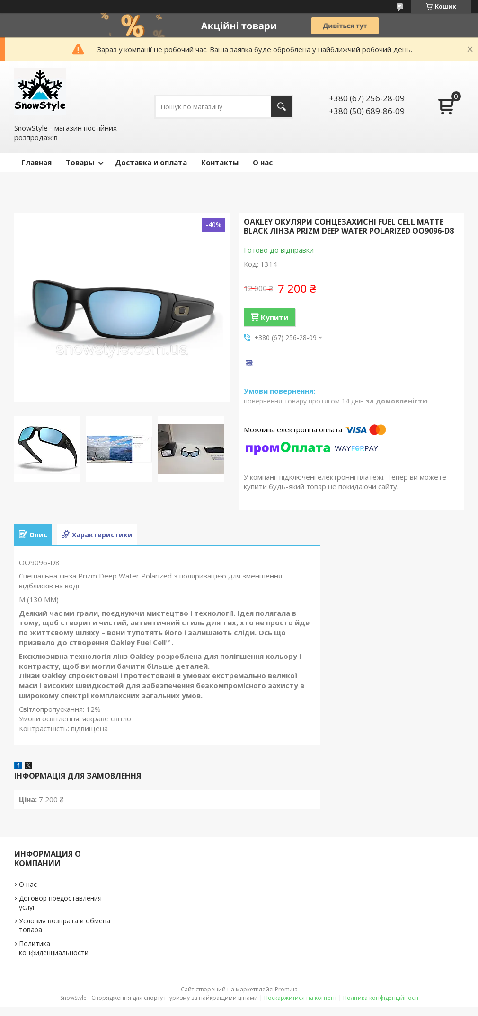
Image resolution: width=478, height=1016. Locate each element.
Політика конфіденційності (380, 998)
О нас (263, 162)
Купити (274, 317)
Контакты (220, 162)
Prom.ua (286, 989)
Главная (36, 162)
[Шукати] (281, 106)
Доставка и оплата (151, 162)
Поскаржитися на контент (300, 998)
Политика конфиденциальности (54, 948)
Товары (80, 162)
